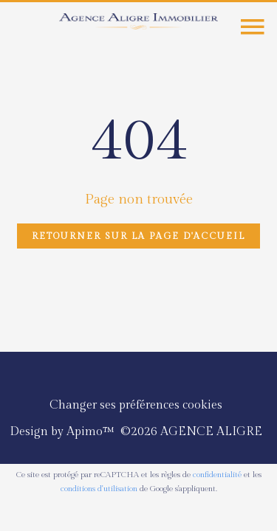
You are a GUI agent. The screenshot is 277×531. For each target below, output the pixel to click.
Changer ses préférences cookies (135, 405)
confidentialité (217, 474)
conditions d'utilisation (99, 488)
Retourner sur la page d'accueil (138, 236)
